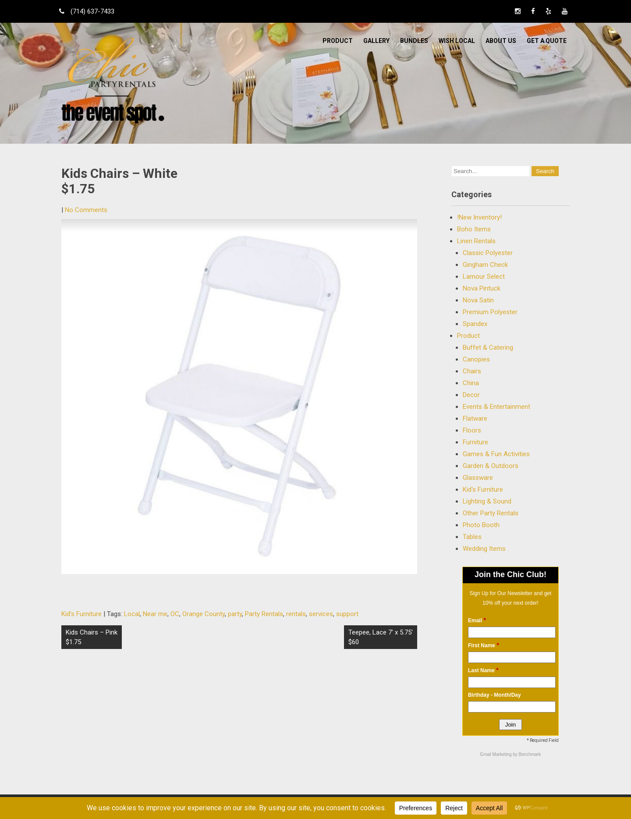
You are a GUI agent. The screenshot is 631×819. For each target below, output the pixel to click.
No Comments (86, 210)
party (235, 614)
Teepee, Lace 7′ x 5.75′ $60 (380, 637)
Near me (155, 614)
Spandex (475, 324)
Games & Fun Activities (496, 454)
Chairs (472, 371)
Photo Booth (481, 525)
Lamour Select (484, 276)
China (471, 383)
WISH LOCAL (457, 40)
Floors (472, 430)
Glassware (478, 478)
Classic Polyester (488, 253)
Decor (471, 395)
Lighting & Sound (487, 501)
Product (338, 40)
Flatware (475, 418)
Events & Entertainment (496, 407)
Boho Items (474, 229)
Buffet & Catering (488, 347)
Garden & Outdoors (490, 466)
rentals (296, 614)
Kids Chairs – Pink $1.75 (91, 637)
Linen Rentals (476, 241)
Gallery (376, 40)
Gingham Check (485, 265)
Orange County (203, 614)
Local (132, 614)
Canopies (476, 359)
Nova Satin (478, 300)
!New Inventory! (479, 217)
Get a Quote (547, 40)
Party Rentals (264, 614)
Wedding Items (484, 549)
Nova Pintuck (481, 288)
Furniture (475, 442)
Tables (472, 537)
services (321, 614)
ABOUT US (501, 40)
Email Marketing (496, 754)
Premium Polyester (490, 312)
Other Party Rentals (490, 513)
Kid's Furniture (81, 614)
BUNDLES (414, 40)
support (347, 614)
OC (174, 614)
